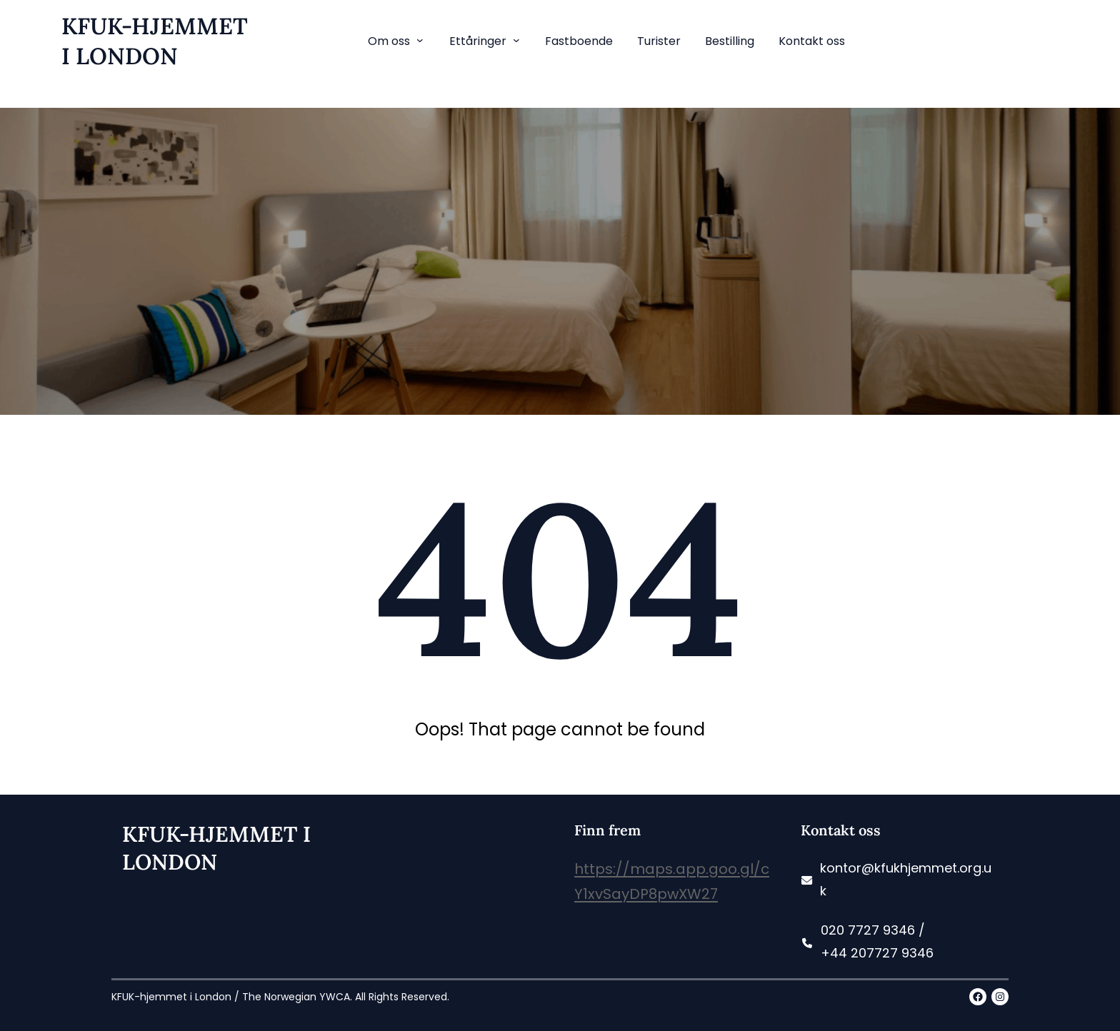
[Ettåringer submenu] (516, 40)
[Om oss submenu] (420, 40)
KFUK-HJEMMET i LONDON (154, 41)
